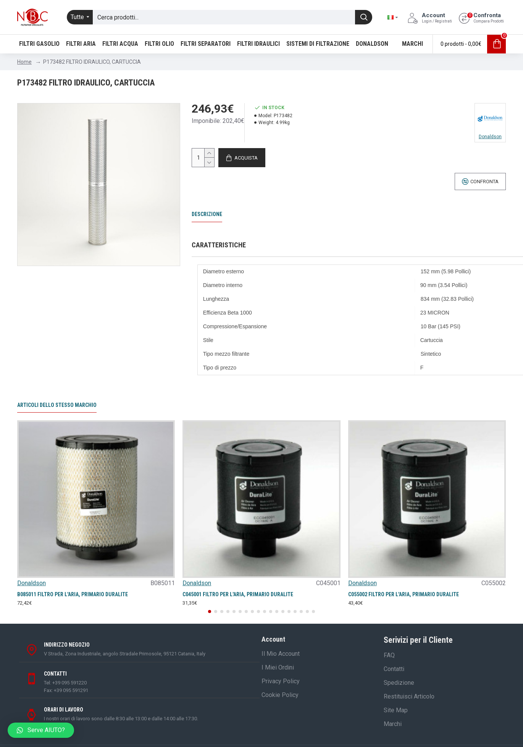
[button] (209, 611)
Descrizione (207, 214)
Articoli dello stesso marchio (57, 405)
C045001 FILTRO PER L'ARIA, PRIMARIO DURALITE (237, 594)
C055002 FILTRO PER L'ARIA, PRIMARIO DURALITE (403, 594)
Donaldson (31, 583)
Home (24, 62)
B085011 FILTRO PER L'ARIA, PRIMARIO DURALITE (72, 594)
